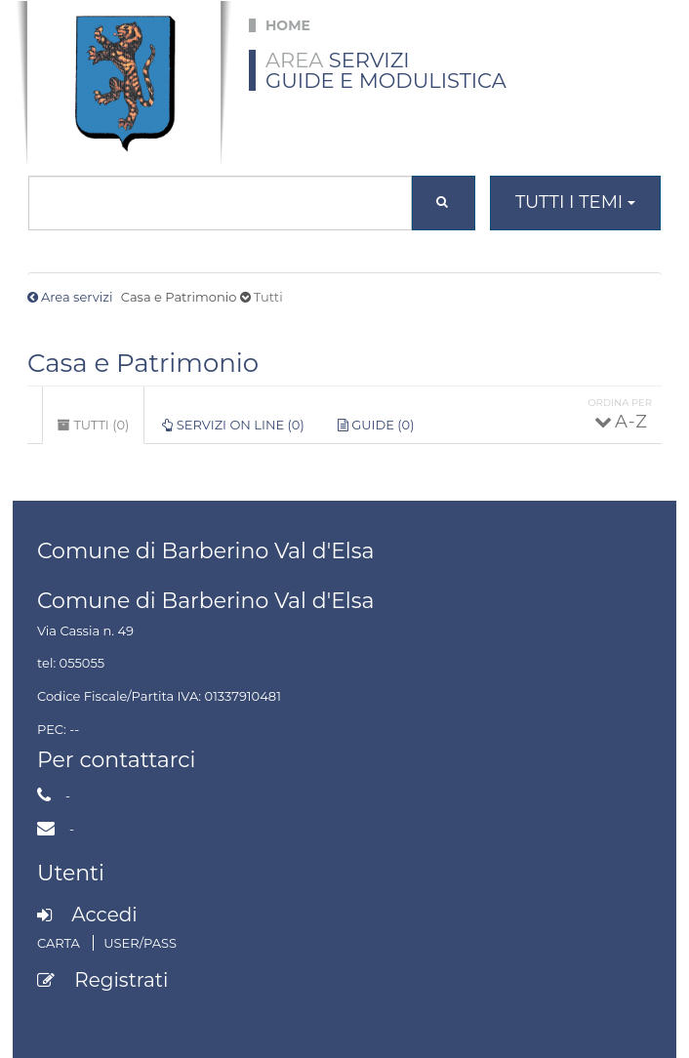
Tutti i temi (575, 202)
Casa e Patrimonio (143, 363)
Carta (60, 943)
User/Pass (140, 943)
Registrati (121, 980)
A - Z (630, 421)
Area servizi (76, 297)
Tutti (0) (101, 430)
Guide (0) (376, 424)
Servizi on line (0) (233, 424)
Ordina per (620, 402)
